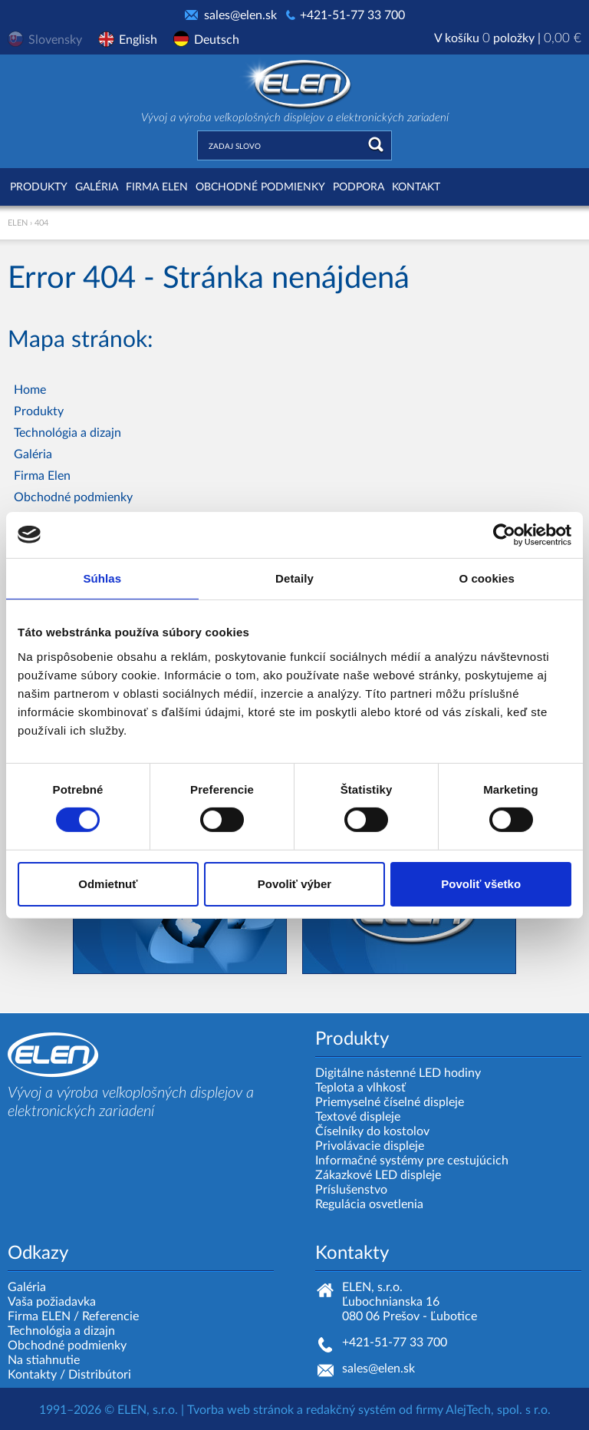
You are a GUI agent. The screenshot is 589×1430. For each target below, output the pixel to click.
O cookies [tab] (487, 577)
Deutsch (216, 40)
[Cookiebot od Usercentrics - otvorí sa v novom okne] (504, 534)
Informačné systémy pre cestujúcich (411, 1160)
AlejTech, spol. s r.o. (498, 1410)
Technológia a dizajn (67, 433)
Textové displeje (357, 1117)
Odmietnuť (107, 883)
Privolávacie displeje (369, 1146)
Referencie (110, 1316)
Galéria (96, 187)
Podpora (358, 187)
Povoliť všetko (481, 883)
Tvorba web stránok (240, 1410)
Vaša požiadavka (52, 1302)
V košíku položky (507, 38)
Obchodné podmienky (260, 187)
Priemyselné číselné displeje (389, 1102)
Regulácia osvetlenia (369, 1204)
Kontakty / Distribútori (69, 1375)
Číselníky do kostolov (372, 1131)
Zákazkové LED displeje (378, 1175)
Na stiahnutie (44, 1360)
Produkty (38, 187)
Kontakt (416, 187)
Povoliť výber (294, 883)
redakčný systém (351, 1410)
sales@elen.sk (240, 15)
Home (30, 390)
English (138, 40)
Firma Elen (157, 187)
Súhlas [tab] (102, 577)
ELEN (18, 223)
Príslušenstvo (351, 1190)
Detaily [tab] (294, 577)
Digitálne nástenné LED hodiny (398, 1073)
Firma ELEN (39, 1316)
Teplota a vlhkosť (360, 1088)
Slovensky (55, 40)
